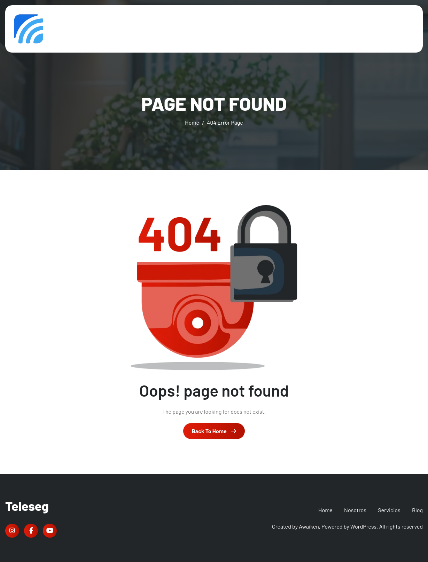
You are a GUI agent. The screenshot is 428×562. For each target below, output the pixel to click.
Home (325, 510)
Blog (417, 510)
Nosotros (355, 510)
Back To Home (214, 431)
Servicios (389, 510)
